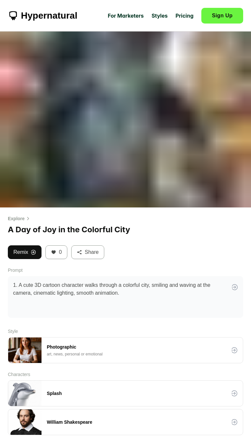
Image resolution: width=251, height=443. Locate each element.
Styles (160, 15)
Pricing (184, 15)
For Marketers (126, 15)
